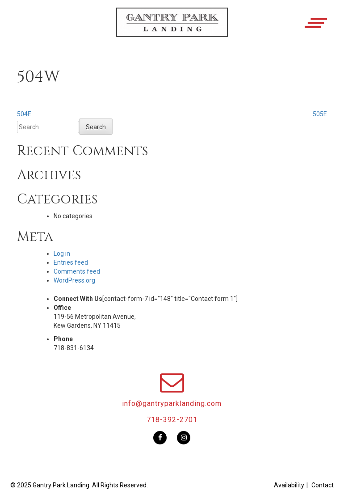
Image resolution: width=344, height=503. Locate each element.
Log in (62, 253)
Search (96, 127)
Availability (289, 485)
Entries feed (71, 262)
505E (320, 114)
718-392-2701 (172, 419)
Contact (322, 485)
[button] (172, 30)
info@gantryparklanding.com (172, 403)
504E (24, 114)
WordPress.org (74, 280)
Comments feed (77, 271)
